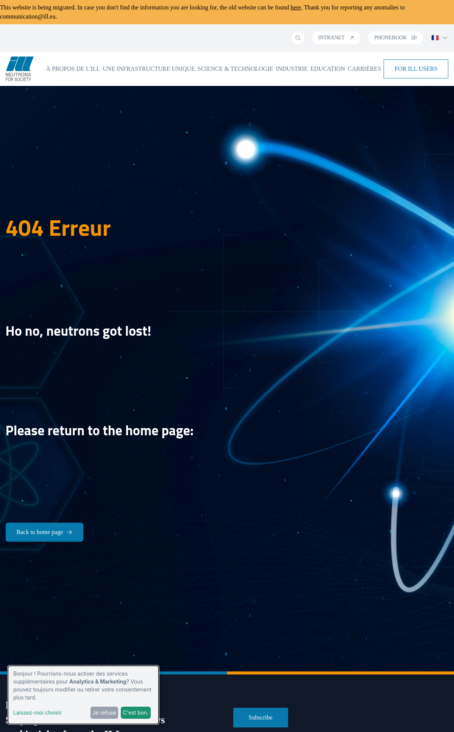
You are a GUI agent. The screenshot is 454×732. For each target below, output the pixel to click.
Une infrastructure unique (149, 68)
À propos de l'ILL (73, 68)
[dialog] (83, 694)
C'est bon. (136, 712)
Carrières (364, 68)
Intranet (336, 37)
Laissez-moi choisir (37, 712)
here (295, 7)
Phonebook (395, 37)
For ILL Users (416, 68)
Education (327, 68)
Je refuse (104, 712)
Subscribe (261, 717)
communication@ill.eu (28, 16)
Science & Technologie (235, 68)
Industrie (291, 68)
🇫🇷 (439, 37)
